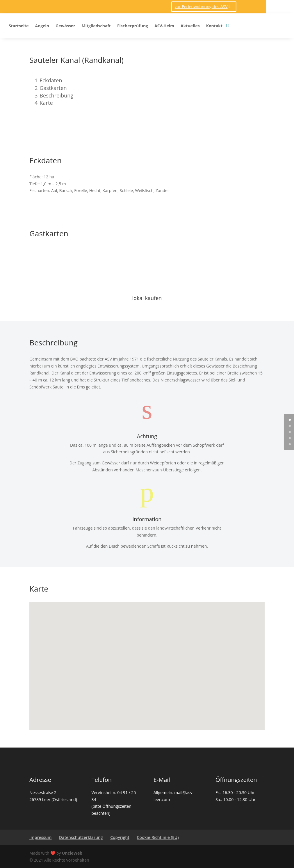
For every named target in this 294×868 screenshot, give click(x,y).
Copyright (119, 837)
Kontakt (214, 26)
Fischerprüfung (132, 26)
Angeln (42, 26)
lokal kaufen (147, 297)
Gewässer (65, 26)
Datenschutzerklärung (81, 837)
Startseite (19, 26)
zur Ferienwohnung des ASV (123, 6)
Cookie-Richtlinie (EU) (158, 837)
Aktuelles (190, 26)
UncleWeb (72, 853)
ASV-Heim (164, 26)
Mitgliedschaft (96, 26)
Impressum (40, 837)
